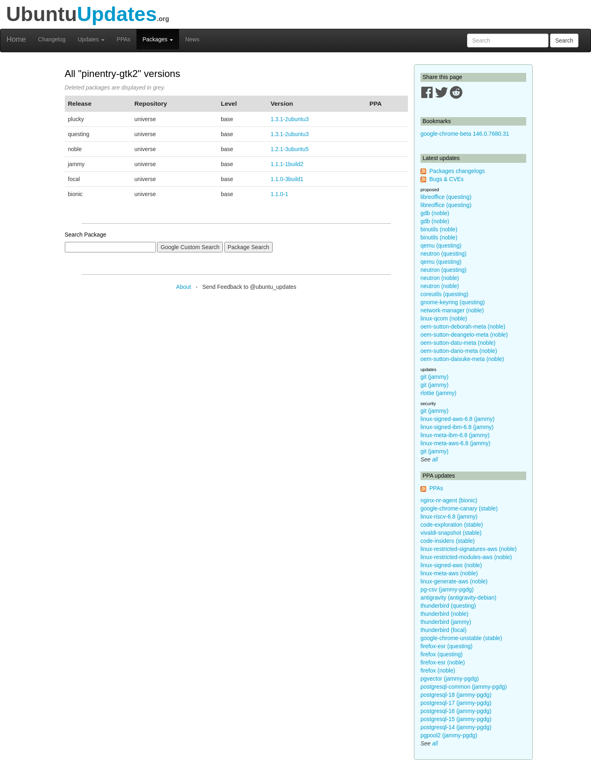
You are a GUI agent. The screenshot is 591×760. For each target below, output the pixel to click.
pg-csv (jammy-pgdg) (447, 589)
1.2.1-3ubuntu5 (290, 149)
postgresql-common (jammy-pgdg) (463, 686)
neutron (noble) (439, 278)
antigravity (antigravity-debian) (458, 597)
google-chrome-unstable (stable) (461, 638)
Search (564, 40)
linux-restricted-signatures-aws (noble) (468, 549)
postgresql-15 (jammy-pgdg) (455, 719)
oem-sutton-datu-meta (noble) (457, 342)
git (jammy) (434, 377)
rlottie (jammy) (438, 393)
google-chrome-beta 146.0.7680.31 (464, 133)
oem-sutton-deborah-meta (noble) (462, 326)
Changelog (52, 39)
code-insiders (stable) (447, 541)
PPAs (123, 39)
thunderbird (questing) (448, 605)
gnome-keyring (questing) (452, 302)
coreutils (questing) (444, 294)
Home (16, 39)
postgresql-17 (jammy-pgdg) (455, 703)
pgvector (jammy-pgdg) (449, 678)
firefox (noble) (437, 670)
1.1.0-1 (279, 194)
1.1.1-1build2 (287, 164)
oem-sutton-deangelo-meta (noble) (464, 334)
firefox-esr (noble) (442, 662)
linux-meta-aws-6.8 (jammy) (455, 443)
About (183, 287)
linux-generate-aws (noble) (454, 581)
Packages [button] (158, 39)
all (435, 459)
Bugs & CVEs (446, 179)
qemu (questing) (440, 245)
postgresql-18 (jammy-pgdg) (455, 695)
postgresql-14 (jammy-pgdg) (455, 727)
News (192, 39)
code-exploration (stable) (451, 524)
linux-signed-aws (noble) (451, 565)
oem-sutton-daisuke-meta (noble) (462, 359)
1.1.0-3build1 (287, 179)
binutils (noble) (438, 229)
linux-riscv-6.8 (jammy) (449, 516)
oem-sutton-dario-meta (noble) (458, 351)
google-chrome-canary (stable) (459, 508)
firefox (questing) (441, 654)
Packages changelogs (457, 171)
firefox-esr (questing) (446, 646)
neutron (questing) (443, 253)
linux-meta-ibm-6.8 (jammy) (454, 435)
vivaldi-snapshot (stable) (451, 532)
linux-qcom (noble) (443, 318)
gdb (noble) (434, 213)
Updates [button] (91, 39)
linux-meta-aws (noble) (449, 573)
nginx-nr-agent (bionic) (448, 500)
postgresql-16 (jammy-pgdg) (455, 711)
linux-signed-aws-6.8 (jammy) (457, 419)
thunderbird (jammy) (445, 622)
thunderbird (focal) (443, 630)
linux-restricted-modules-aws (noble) (466, 557)
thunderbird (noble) (444, 614)
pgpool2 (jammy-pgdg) (448, 735)
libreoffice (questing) (446, 197)
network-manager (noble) (452, 310)
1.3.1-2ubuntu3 (290, 119)
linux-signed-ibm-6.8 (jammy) (457, 427)
